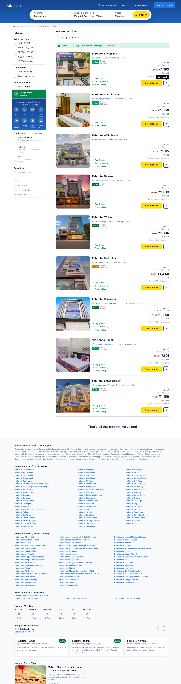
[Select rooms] (151, 83)
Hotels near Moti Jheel (123, 568)
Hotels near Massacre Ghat (70, 565)
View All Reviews (25, 631)
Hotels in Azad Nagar (86, 472)
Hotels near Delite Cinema (70, 543)
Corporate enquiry (142, 5)
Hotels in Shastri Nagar (87, 518)
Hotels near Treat (66, 582)
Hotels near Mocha (67, 568)
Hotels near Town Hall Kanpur (27, 582)
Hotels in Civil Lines (86, 475)
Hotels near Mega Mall (123, 565)
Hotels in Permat (85, 512)
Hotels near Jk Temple (24, 554)
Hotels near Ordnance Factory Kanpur (31, 574)
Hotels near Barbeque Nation (27, 540)
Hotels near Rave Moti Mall (70, 577)
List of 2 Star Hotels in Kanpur (27, 598)
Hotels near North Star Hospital (127, 571)
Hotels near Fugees (122, 545)
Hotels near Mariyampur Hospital (28, 565)
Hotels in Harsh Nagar (24, 489)
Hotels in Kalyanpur (23, 495)
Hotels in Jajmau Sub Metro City (91, 489)
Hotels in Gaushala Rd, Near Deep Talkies (32, 484)
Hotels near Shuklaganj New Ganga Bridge (132, 577)
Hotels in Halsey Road (87, 487)
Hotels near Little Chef (123, 562)
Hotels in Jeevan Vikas (24, 492)
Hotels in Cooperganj (24, 478)
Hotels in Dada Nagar (86, 478)
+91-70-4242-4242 (108, 5)
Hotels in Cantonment (24, 475)
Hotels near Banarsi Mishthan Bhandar (130, 537)
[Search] (141, 14)
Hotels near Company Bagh (125, 540)
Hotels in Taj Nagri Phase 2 (89, 521)
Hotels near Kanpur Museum (71, 557)
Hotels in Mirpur (132, 504)
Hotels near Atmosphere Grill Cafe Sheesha (77, 537)
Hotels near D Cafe (23, 543)
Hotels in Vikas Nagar (24, 526)
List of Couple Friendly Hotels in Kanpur (31, 596)
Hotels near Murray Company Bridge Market (77, 571)
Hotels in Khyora (133, 498)
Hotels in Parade (133, 509)
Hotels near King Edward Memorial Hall (75, 562)
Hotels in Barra (132, 472)
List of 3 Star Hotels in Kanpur (77, 598)
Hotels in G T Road (85, 481)
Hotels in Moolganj (22, 506)
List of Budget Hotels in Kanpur (127, 598)
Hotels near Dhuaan (122, 543)
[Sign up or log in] (164, 5)
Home (14, 26)
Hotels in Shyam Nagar (135, 518)
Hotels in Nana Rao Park (88, 506)
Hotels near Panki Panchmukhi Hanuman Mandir (79, 574)
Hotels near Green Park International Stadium (133, 548)
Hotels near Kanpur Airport (125, 554)
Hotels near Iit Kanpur (68, 551)
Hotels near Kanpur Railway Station (29, 560)
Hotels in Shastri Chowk (25, 518)
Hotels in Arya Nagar (134, 470)
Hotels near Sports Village (26, 579)
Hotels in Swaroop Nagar (25, 521)
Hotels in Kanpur (27, 26)
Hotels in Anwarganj (86, 470)
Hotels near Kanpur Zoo (69, 560)
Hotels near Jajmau (122, 551)
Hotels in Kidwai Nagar (24, 501)
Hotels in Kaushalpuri (86, 498)
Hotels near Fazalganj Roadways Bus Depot (77, 545)
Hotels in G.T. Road (134, 481)
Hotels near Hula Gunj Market (27, 551)
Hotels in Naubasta (134, 506)
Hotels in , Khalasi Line (24, 470)
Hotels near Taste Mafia (69, 579)
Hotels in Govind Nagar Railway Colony (31, 487)
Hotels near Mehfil (22, 568)
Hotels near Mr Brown (24, 571)
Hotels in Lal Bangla (134, 501)
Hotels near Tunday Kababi (125, 582)
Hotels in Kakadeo (133, 492)
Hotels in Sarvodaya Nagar (137, 515)
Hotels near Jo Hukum (68, 554)
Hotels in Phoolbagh (134, 512)
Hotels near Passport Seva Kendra (128, 574)
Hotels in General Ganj (87, 484)
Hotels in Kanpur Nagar (135, 495)
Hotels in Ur (131, 523)
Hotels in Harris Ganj (134, 487)
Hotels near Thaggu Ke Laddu (126, 579)
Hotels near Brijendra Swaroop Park (74, 540)
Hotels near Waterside (68, 585)
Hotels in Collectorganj (135, 475)
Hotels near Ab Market (24, 537)
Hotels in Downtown (23, 481)
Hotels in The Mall (133, 521)
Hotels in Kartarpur (23, 498)
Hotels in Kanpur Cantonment (90, 495)
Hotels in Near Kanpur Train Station (29, 509)
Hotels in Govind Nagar (135, 484)
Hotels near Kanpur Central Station (29, 557)
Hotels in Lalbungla (23, 504)
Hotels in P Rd (83, 509)
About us (126, 5)
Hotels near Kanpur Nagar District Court (130, 557)
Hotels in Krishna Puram (88, 501)
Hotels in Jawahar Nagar (136, 489)
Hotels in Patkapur (22, 512)
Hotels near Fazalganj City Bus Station (30, 545)
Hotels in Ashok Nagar (24, 472)
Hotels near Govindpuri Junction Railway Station (79, 548)
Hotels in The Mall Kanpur (25, 523)
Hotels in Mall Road (86, 504)
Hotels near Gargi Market (25, 548)
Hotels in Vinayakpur (86, 526)
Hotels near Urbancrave (25, 585)
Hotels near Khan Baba (24, 562)
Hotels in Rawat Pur (86, 515)
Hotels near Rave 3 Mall (25, 577)
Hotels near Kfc (120, 560)
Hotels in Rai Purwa (23, 515)
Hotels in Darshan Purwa (136, 478)
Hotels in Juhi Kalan (86, 492)
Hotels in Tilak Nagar (86, 523)
